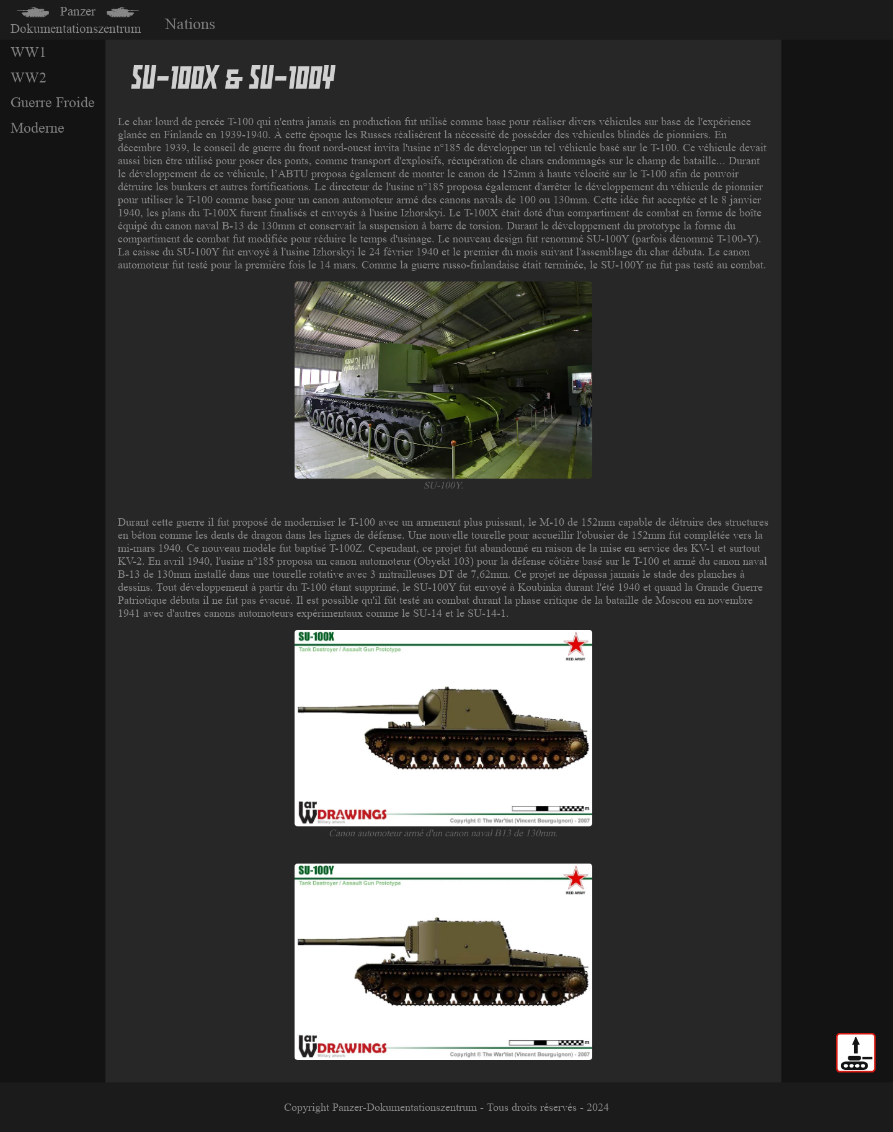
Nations (190, 24)
